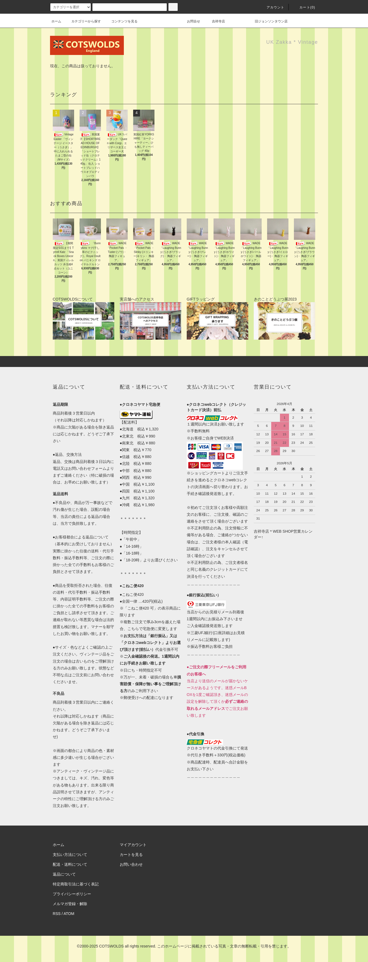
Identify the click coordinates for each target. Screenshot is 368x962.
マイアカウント (133, 845)
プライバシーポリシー (72, 894)
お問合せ (197, 21)
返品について (64, 874)
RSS (57, 913)
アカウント (272, 7)
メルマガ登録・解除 (70, 904)
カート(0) (304, 7)
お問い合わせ (131, 864)
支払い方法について (70, 854)
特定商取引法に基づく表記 (76, 884)
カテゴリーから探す (83, 21)
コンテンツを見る (121, 21)
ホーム (56, 21)
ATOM (69, 913)
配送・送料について (70, 864)
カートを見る (131, 854)
